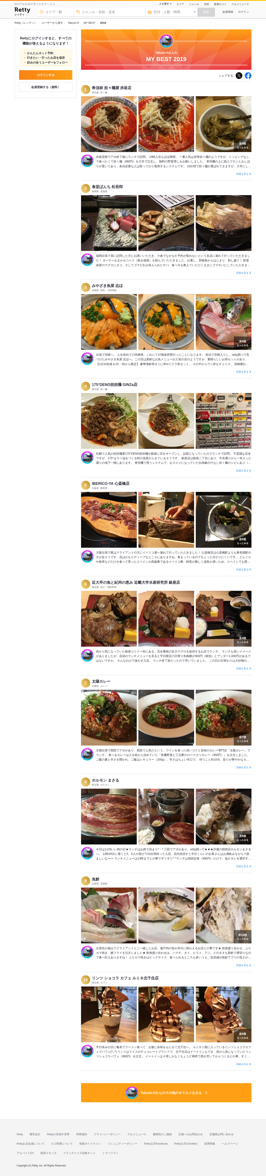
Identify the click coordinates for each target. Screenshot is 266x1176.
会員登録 (227, 11)
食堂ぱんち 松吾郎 (107, 187)
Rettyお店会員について (30, 1143)
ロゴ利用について (62, 1143)
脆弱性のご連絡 (162, 1134)
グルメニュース (240, 4)
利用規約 (81, 1134)
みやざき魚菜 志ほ (107, 286)
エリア (180, 4)
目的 (206, 4)
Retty (20, 1134)
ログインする (45, 75)
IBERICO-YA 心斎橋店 (110, 483)
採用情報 (209, 1143)
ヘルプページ (230, 1143)
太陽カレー (101, 681)
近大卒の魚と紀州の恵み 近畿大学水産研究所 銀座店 (136, 582)
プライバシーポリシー (107, 1134)
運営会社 (35, 1134)
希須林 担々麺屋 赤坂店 (111, 88)
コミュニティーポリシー (122, 1143)
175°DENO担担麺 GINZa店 (114, 385)
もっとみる (242, 145)
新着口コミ (220, 4)
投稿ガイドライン (90, 1143)
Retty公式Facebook (155, 1143)
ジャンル (194, 4)
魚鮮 (95, 879)
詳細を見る (242, 173)
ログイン (243, 11)
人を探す (164, 3)
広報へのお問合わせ (191, 1134)
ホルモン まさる (105, 780)
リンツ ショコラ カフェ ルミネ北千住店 (125, 978)
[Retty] (22, 10)
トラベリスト (110, 1153)
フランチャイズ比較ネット (79, 1153)
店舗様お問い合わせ (221, 1134)
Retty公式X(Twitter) (186, 1143)
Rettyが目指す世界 (58, 1134)
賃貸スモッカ (48, 1153)
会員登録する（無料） (45, 87)
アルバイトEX (25, 1153)
